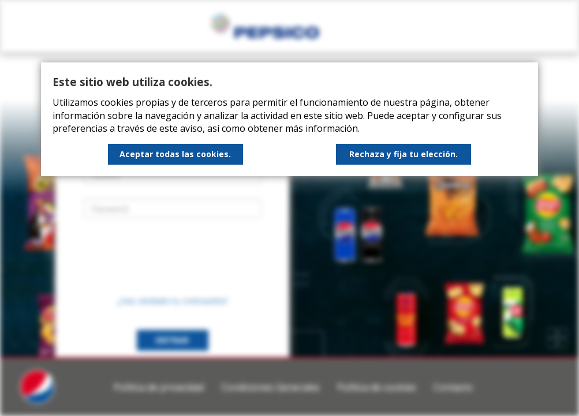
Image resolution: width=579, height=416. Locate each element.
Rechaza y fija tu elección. (403, 153)
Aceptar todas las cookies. (175, 153)
